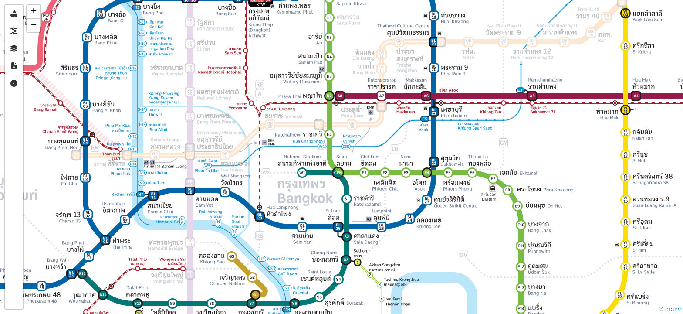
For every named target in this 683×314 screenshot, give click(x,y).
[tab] (14, 14)
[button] (33, 12)
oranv (673, 309)
